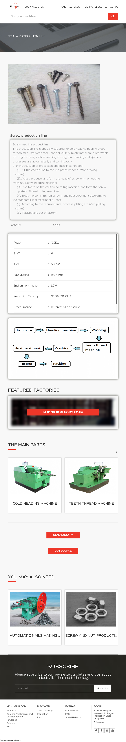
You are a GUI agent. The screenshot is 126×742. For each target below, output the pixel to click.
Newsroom (47, 719)
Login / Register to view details (63, 412)
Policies (47, 720)
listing (89, 7)
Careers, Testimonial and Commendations (50, 718)
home (63, 7)
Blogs (98, 7)
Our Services (66, 716)
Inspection (56, 717)
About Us (47, 716)
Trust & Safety (57, 716)
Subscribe (78, 681)
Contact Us (111, 7)
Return (56, 718)
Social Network (66, 718)
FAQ (64, 717)
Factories (75, 7)
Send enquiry (63, 535)
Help (46, 721)
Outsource (63, 551)
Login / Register (34, 7)
